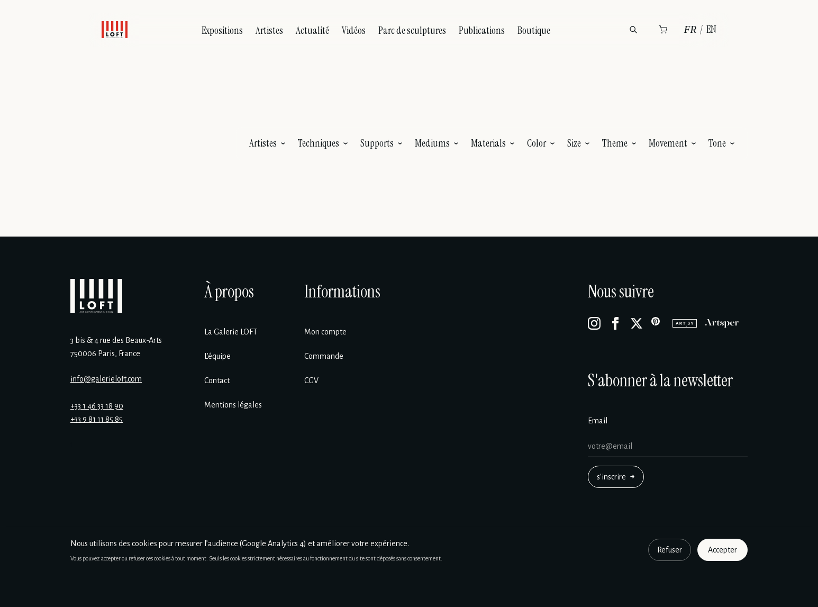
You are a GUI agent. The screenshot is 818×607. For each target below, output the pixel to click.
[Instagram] (594, 323)
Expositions (222, 30)
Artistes (269, 30)
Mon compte (325, 332)
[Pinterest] (657, 323)
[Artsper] (722, 323)
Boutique (533, 30)
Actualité (312, 30)
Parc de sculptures (412, 30)
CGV (311, 380)
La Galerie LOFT (230, 332)
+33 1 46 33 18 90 (96, 406)
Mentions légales (233, 405)
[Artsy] (684, 323)
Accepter (722, 550)
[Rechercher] (633, 29)
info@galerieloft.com (106, 379)
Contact (217, 380)
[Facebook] (615, 323)
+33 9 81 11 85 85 (96, 419)
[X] (636, 323)
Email (597, 420)
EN (711, 29)
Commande (323, 356)
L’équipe (217, 356)
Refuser (669, 550)
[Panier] (663, 29)
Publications (482, 30)
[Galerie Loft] (96, 296)
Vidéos (354, 30)
